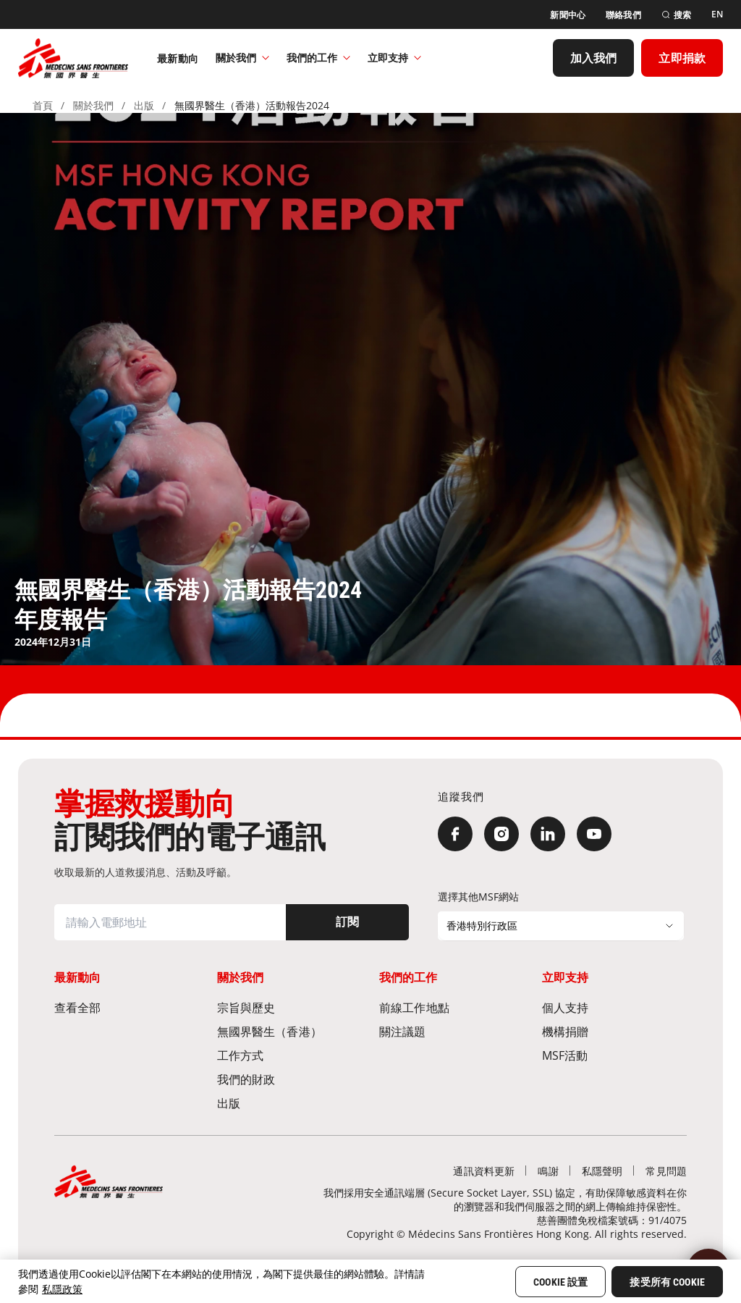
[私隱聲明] (602, 1171)
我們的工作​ (318, 57)
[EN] (717, 14)
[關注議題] (452, 1031)
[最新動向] (177, 58)
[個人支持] (614, 1007)
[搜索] (676, 15)
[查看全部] (127, 1007)
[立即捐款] (682, 58)
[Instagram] (501, 834)
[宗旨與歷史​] (290, 1007)
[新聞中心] (567, 15)
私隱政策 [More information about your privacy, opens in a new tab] (62, 1289)
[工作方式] (290, 1055)
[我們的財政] (290, 1079)
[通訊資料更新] (484, 1171)
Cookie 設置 (560, 1282)
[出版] (290, 1103)
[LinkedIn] (547, 834)
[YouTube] (594, 834)
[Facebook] (455, 834)
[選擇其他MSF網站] (561, 925)
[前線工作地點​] (452, 1007)
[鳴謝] (548, 1171)
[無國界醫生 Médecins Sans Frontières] (73, 58)
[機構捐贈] (614, 1031)
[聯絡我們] (623, 15)
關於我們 (242, 57)
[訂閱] (347, 922)
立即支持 (394, 57)
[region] (370, 1281)
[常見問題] (666, 1171)
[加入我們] (594, 58)
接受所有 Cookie (667, 1282)
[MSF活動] (614, 1055)
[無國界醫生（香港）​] (290, 1031)
